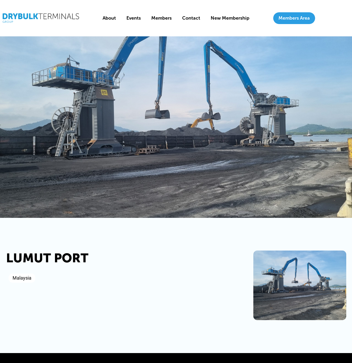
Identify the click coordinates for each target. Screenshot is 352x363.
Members (161, 18)
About (109, 18)
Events (133, 18)
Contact (191, 18)
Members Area (294, 18)
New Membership (230, 18)
